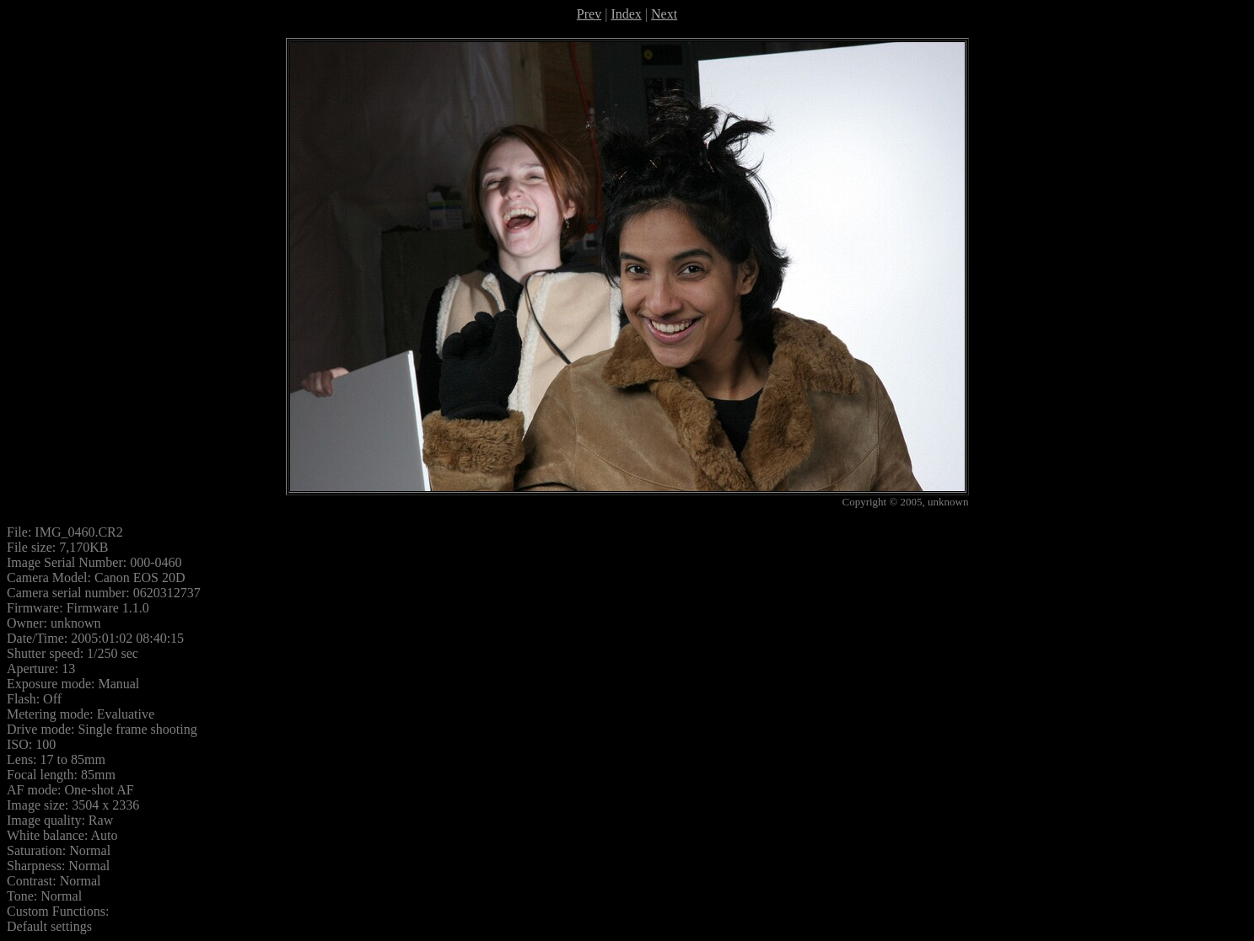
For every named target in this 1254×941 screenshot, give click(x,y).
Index (626, 14)
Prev (589, 14)
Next (664, 14)
